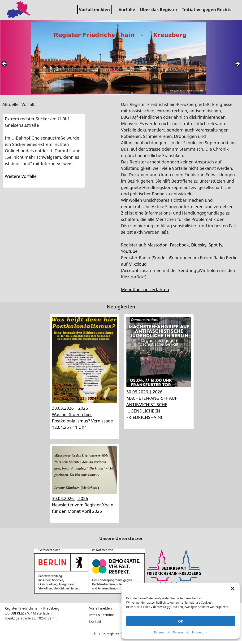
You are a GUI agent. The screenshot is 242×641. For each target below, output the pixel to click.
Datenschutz (162, 632)
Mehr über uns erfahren (145, 289)
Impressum (199, 632)
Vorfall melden (94, 9)
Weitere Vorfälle (21, 176)
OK (180, 621)
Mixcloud (138, 264)
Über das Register (160, 9)
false (4, 64)
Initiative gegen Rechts (208, 9)
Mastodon (157, 245)
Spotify (215, 245)
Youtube (129, 251)
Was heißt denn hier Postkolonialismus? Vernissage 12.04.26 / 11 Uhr (82, 421)
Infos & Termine (101, 615)
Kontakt (95, 621)
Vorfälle (129, 9)
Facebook (179, 245)
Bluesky (198, 245)
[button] (232, 588)
